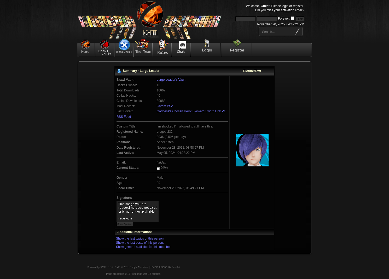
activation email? (292, 10)
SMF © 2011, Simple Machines (131, 267)
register (298, 6)
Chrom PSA (165, 106)
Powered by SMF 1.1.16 (100, 267)
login (285, 6)
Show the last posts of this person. (140, 243)
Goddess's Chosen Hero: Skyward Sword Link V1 (191, 111)
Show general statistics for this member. (143, 247)
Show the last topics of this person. (140, 238)
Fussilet (176, 267)
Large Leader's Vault (171, 80)
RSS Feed (124, 117)
